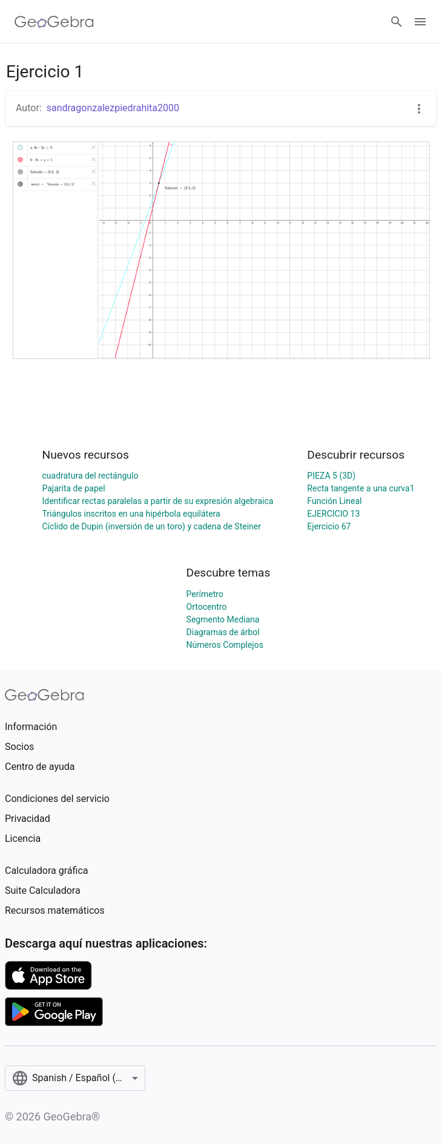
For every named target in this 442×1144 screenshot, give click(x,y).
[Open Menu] (420, 22)
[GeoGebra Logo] (54, 22)
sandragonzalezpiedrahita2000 (113, 108)
